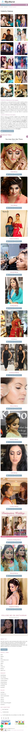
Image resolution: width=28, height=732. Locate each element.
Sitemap (2, 668)
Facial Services (3, 694)
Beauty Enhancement (5, 659)
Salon (2, 658)
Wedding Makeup (4, 683)
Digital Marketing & (20, 730)
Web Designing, (14, 730)
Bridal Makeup (3, 675)
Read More (18, 174)
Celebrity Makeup (4, 680)
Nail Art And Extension (5, 695)
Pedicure (2, 697)
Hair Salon (2, 692)
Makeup (5, 7)
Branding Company (4, 731)
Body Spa (2, 701)
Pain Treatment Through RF (6, 702)
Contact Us (3, 666)
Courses (2, 661)
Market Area (3, 670)
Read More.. (3, 687)
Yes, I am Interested (7, 131)
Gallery (2, 663)
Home (2, 7)
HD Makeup (3, 685)
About (2, 654)
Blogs (2, 665)
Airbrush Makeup (4, 682)
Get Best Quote (10, 174)
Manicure (2, 699)
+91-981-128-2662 (5, 4)
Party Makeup (3, 676)
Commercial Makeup (4, 678)
